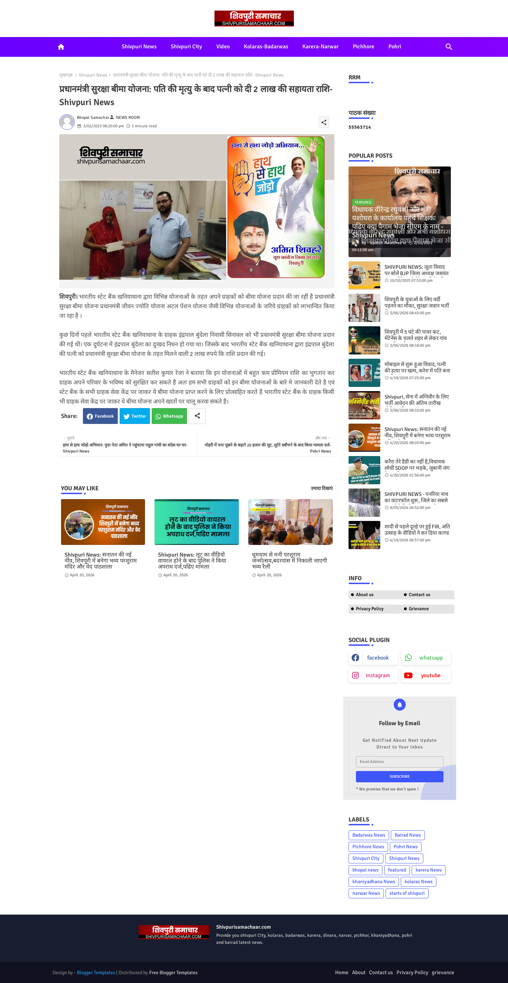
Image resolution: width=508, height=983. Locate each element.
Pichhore (363, 46)
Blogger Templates (96, 973)
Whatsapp (173, 416)
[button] (449, 47)
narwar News (366, 893)
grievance (443, 972)
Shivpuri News (139, 46)
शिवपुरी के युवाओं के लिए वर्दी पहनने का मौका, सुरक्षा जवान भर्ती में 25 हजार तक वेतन (417, 305)
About (358, 972)
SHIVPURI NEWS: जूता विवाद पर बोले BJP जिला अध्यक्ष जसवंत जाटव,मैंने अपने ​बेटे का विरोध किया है (418, 276)
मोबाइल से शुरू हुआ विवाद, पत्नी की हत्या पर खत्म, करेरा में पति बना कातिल (417, 370)
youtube (431, 675)
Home (342, 972)
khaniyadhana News (373, 882)
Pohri (394, 46)
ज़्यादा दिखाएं (322, 488)
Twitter (139, 416)
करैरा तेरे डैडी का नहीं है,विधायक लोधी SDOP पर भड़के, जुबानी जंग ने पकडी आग (417, 468)
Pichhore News (368, 847)
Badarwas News (368, 835)
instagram (378, 675)
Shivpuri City (186, 46)
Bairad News (408, 835)
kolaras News (419, 882)
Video (223, 46)
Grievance (419, 609)
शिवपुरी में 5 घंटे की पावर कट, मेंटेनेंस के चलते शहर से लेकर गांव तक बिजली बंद (416, 338)
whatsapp (431, 657)
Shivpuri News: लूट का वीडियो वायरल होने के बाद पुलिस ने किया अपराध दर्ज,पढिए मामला (192, 561)
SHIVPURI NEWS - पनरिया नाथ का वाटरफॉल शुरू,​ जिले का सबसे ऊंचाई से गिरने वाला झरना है (416, 500)
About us (365, 594)
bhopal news (365, 870)
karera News (429, 870)
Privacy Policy (369, 609)
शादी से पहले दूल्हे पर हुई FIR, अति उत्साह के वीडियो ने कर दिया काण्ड (417, 529)
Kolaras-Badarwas (266, 46)
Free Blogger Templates (173, 973)
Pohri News (406, 847)
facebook (378, 657)
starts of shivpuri (407, 893)
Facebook (104, 416)
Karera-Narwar (320, 46)
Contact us (419, 594)
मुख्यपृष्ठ (66, 75)
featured (397, 870)
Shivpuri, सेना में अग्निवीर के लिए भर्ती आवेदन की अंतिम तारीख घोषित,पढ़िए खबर (417, 403)
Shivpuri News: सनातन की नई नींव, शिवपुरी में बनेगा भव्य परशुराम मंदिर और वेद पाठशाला (101, 561)
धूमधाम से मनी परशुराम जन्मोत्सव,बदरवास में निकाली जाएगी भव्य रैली (289, 561)
